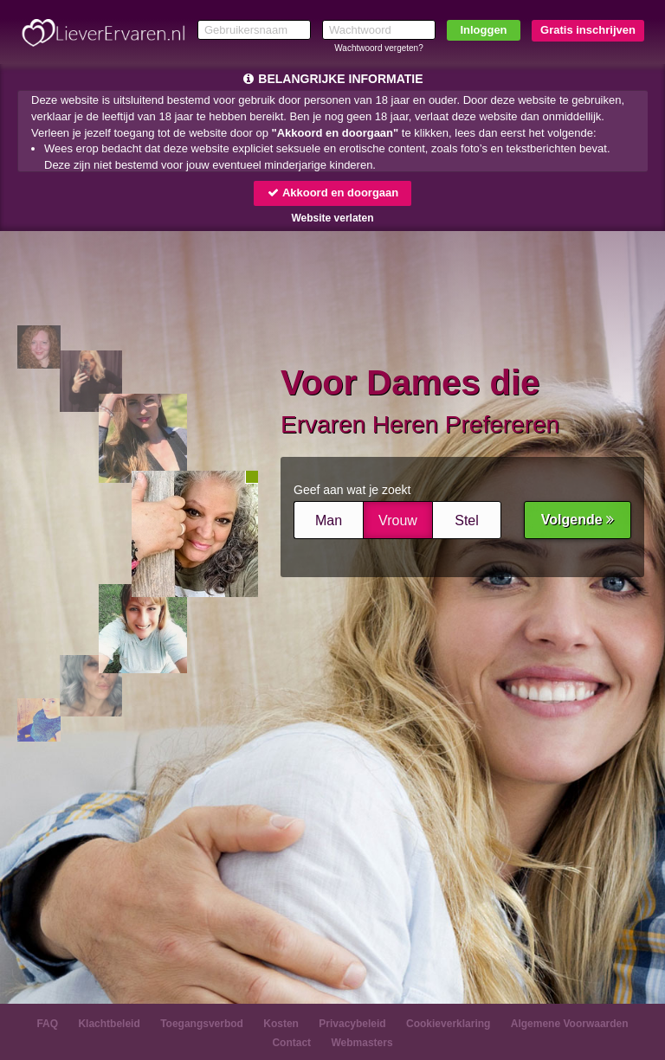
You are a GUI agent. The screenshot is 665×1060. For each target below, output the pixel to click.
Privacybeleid (352, 1024)
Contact (291, 1043)
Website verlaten (332, 218)
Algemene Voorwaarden (570, 1024)
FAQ (47, 1024)
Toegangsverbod (201, 1024)
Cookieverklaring (448, 1024)
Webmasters (361, 1043)
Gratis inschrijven (588, 29)
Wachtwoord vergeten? (378, 48)
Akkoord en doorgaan (332, 192)
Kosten (281, 1024)
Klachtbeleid (108, 1024)
